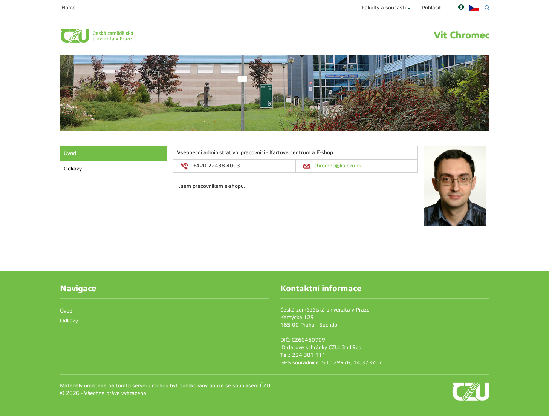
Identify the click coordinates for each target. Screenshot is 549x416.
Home (68, 8)
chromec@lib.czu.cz (338, 166)
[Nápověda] (461, 8)
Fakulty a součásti (384, 8)
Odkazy (73, 169)
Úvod (70, 153)
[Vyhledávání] (487, 8)
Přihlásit (431, 8)
